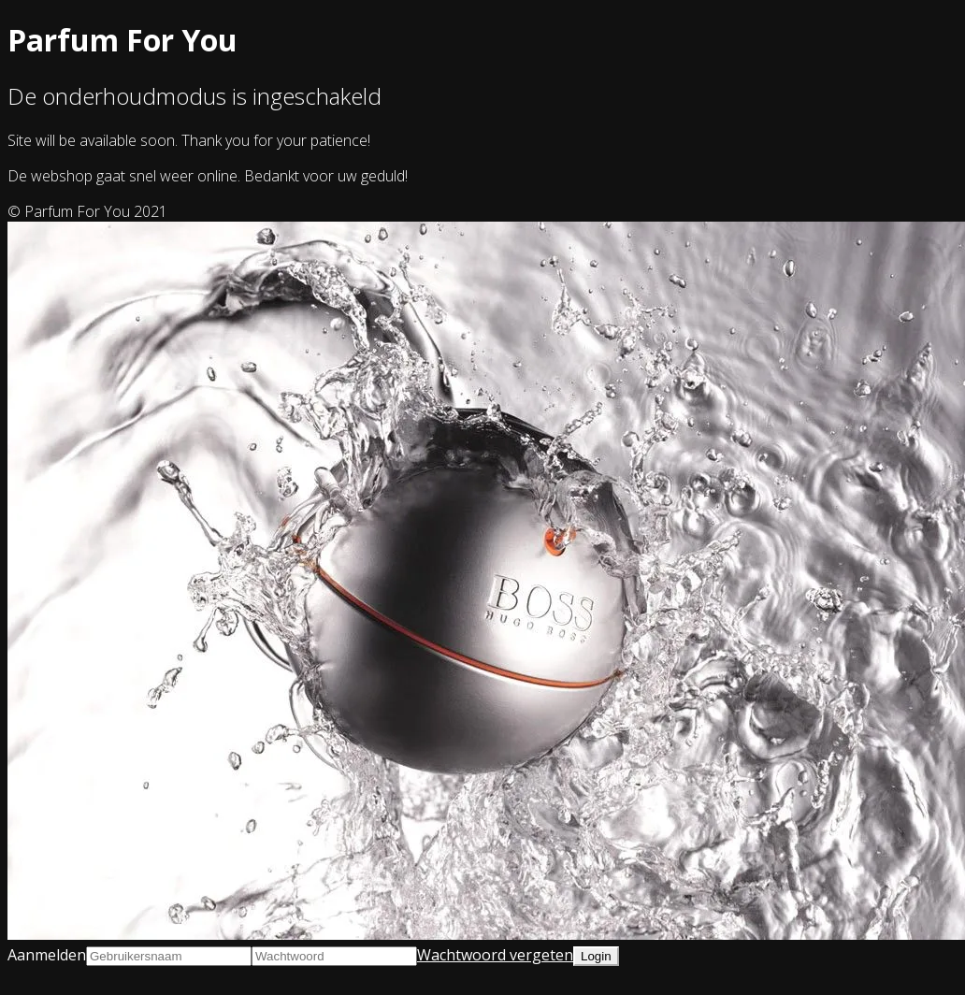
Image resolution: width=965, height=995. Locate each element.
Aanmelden (46, 955)
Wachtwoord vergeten (495, 955)
